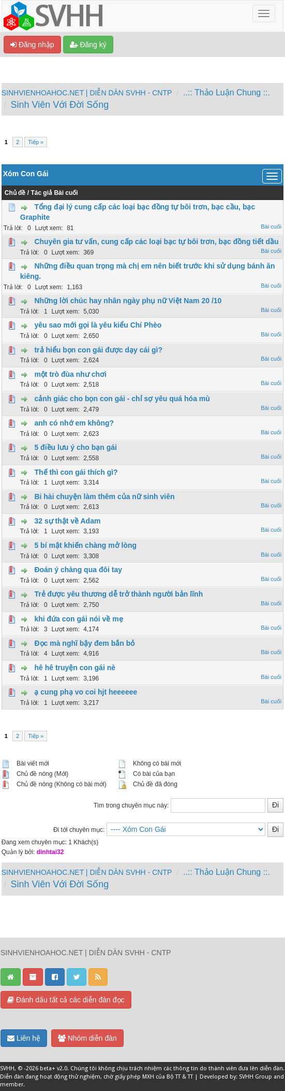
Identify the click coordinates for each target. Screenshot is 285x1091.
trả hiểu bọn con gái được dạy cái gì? (98, 350)
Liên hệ (23, 1038)
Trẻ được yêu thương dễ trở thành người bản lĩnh (118, 594)
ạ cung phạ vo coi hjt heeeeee (85, 692)
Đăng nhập (32, 44)
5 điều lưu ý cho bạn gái (75, 447)
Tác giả (41, 192)
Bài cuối (66, 192)
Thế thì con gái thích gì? (75, 472)
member (11, 1084)
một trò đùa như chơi (70, 374)
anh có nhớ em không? (74, 423)
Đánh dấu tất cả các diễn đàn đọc (66, 1000)
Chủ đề (15, 192)
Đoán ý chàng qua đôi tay (78, 569)
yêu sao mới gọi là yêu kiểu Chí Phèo (97, 325)
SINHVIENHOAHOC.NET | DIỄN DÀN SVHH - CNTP (87, 93)
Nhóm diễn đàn (87, 1038)
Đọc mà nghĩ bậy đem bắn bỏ (84, 643)
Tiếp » (35, 142)
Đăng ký (88, 44)
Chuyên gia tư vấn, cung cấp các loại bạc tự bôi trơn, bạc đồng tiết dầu (156, 241)
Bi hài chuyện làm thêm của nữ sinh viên (104, 496)
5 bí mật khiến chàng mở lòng (85, 545)
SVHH (7, 1068)
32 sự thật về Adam (67, 521)
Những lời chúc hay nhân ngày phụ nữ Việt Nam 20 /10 (127, 300)
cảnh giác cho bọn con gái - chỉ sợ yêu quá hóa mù (121, 398)
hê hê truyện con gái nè (74, 667)
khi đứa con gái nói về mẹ (78, 619)
